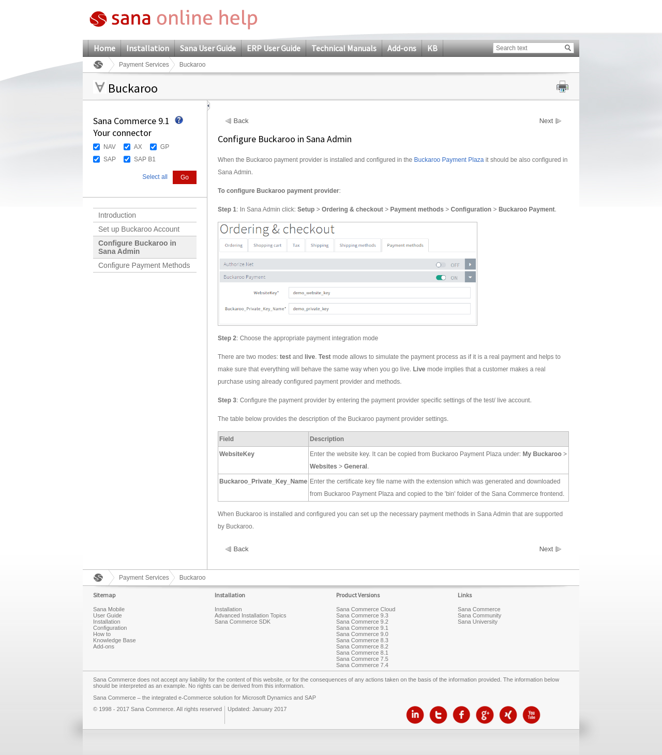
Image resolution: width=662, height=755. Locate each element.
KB (432, 48)
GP (164, 146)
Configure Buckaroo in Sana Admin (137, 247)
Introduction (117, 215)
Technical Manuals (344, 48)
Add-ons (401, 48)
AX (138, 146)
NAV (109, 146)
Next (546, 121)
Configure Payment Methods (144, 265)
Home (104, 48)
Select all (155, 176)
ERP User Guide (273, 48)
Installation (147, 48)
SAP (109, 159)
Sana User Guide (208, 48)
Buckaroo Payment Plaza (449, 159)
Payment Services (144, 64)
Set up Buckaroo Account (138, 229)
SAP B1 (145, 159)
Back (241, 121)
